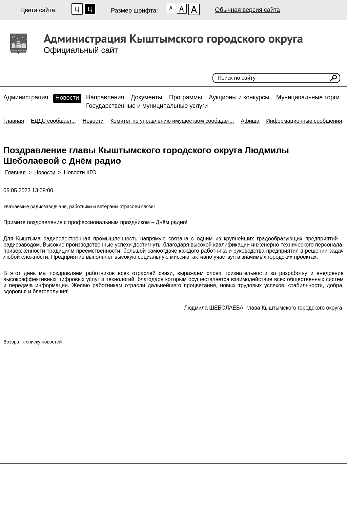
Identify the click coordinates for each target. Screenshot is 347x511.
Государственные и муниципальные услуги (147, 105)
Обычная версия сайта (247, 9)
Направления (105, 97)
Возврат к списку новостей (32, 342)
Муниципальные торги (308, 97)
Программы (185, 97)
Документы (146, 97)
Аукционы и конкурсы (239, 97)
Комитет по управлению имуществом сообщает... (172, 121)
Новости (67, 97)
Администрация (25, 97)
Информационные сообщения (304, 121)
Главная (13, 121)
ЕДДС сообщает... (53, 121)
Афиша (250, 121)
